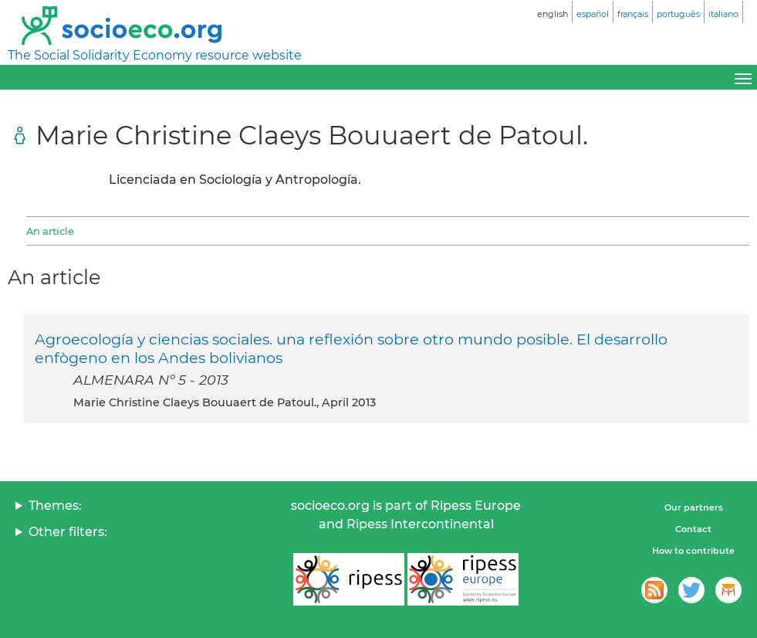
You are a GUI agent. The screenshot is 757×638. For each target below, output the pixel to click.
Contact (693, 529)
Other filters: (68, 531)
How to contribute (693, 550)
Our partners (693, 507)
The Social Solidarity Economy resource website (155, 55)
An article (50, 231)
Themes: (55, 505)
